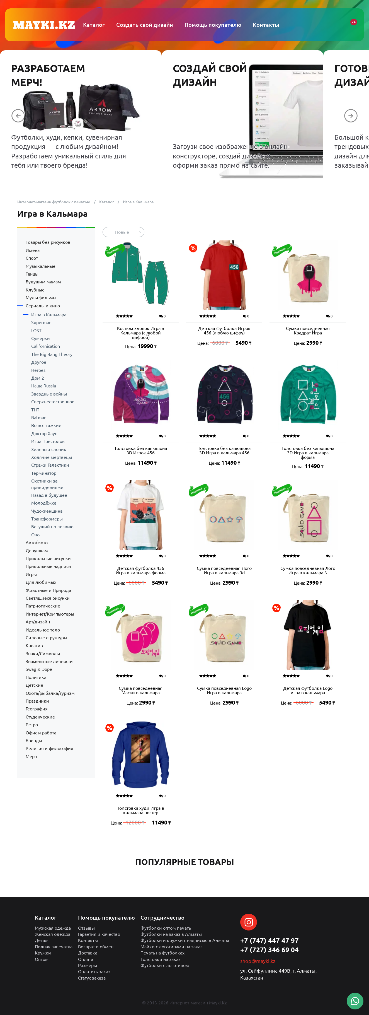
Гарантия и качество (99, 934)
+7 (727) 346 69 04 (269, 950)
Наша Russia (43, 385)
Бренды (34, 740)
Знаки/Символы (43, 653)
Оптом (41, 959)
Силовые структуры (46, 637)
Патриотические (43, 605)
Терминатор (43, 473)
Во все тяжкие (46, 425)
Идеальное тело (43, 629)
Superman (41, 322)
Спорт (32, 258)
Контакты (88, 940)
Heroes (38, 370)
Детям (41, 940)
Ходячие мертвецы (51, 457)
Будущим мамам (43, 281)
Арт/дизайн (38, 621)
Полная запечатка (53, 946)
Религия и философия (49, 748)
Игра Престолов (48, 441)
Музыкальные (40, 266)
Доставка (87, 952)
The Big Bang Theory (51, 354)
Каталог (106, 202)
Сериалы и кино (43, 305)
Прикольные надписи (48, 566)
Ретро (32, 724)
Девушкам (37, 550)
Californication (45, 346)
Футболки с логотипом (164, 965)
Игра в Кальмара (48, 314)
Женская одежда (52, 934)
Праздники (37, 700)
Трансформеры (47, 518)
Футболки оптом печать (165, 927)
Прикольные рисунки (48, 558)
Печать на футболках (162, 952)
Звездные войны (49, 393)
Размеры (87, 965)
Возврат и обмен (95, 946)
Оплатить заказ (94, 971)
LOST (36, 330)
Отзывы (86, 927)
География (37, 708)
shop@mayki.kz (257, 961)
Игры (31, 574)
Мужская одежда (53, 927)
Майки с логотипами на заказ (171, 946)
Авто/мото (37, 542)
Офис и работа (41, 732)
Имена (33, 250)
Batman (39, 417)
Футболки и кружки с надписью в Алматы (184, 940)
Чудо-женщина (46, 510)
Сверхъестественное (52, 401)
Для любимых (41, 582)
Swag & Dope (39, 669)
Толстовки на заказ (160, 959)
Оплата (85, 959)
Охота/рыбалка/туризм (50, 693)
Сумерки (40, 338)
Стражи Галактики (50, 464)
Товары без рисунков (48, 242)
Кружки (43, 952)
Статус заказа (92, 977)
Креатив (34, 645)
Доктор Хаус (44, 433)
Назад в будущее (49, 495)
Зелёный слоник (48, 449)
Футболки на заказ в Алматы (171, 934)
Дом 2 (37, 377)
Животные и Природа (48, 590)
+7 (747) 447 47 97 (269, 940)
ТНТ (35, 409)
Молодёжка (43, 502)
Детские (34, 685)
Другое (38, 362)
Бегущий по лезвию (52, 526)
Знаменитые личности (49, 661)
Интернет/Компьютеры (50, 613)
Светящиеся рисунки (48, 598)
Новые (122, 232)
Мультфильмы (41, 297)
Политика (36, 677)
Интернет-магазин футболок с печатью (53, 202)
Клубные (35, 289)
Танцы (32, 273)
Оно (35, 534)
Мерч (31, 756)
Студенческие (40, 716)
